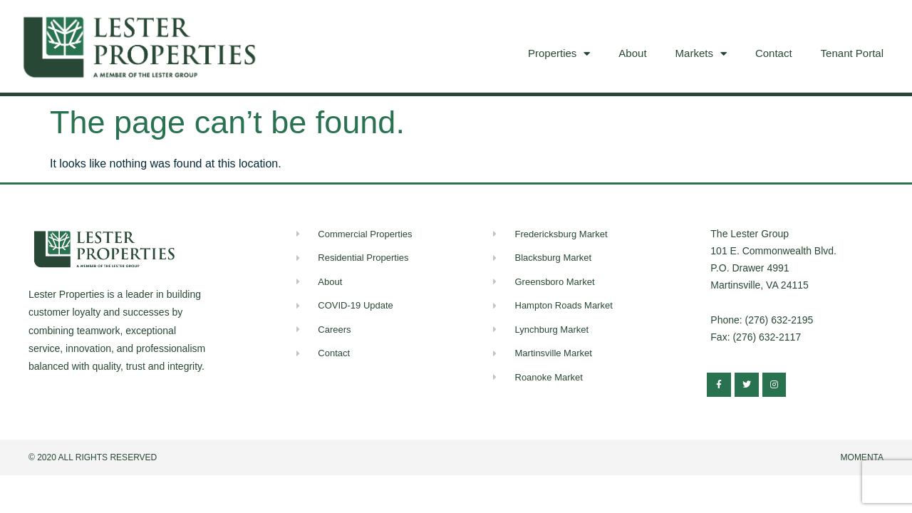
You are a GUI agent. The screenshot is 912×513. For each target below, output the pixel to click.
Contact (773, 53)
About (632, 53)
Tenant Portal (852, 53)
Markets (701, 53)
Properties (559, 53)
